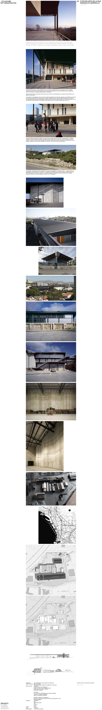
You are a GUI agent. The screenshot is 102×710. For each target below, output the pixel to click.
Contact (5, 709)
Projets (4, 703)
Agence (4, 707)
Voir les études (83, 4)
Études (4, 705)
